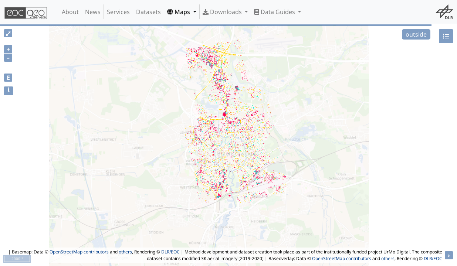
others (125, 252)
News (93, 12)
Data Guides (275, 12)
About (70, 12)
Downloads (223, 12)
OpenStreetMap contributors (79, 252)
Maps (179, 12)
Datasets (148, 12)
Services (118, 12)
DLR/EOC (170, 252)
